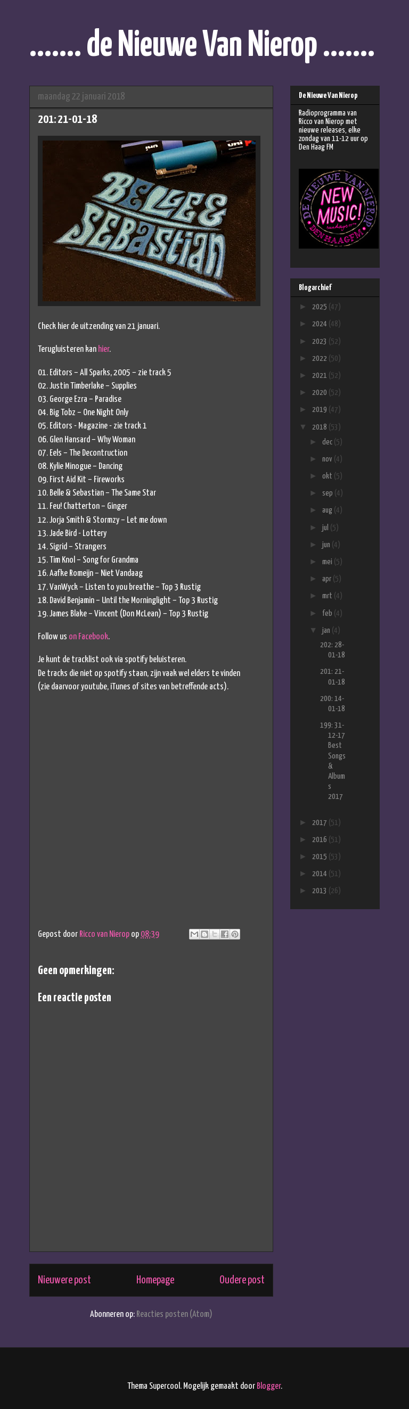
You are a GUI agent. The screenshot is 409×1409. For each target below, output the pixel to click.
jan (327, 631)
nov (328, 459)
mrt (328, 596)
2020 (320, 393)
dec (328, 442)
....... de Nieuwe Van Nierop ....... (202, 46)
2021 (320, 376)
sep (328, 493)
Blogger (269, 1386)
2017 (320, 823)
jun (327, 545)
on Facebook (88, 636)
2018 (320, 427)
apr (327, 579)
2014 (320, 874)
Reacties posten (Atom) (174, 1314)
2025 (320, 307)
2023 (320, 341)
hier (103, 349)
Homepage (155, 1280)
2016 (320, 840)
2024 (320, 324)
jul (326, 528)
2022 (320, 358)
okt (328, 476)
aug (328, 510)
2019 (320, 410)
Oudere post (242, 1280)
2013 (320, 891)
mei (328, 562)
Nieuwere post (64, 1280)
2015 (320, 857)
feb (328, 613)
